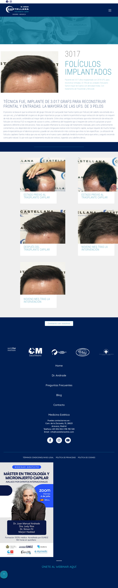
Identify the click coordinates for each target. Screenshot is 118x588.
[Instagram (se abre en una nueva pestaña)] (11, 1)
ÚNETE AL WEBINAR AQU (58, 566)
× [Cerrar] (4, 574)
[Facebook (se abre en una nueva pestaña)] (7, 1)
